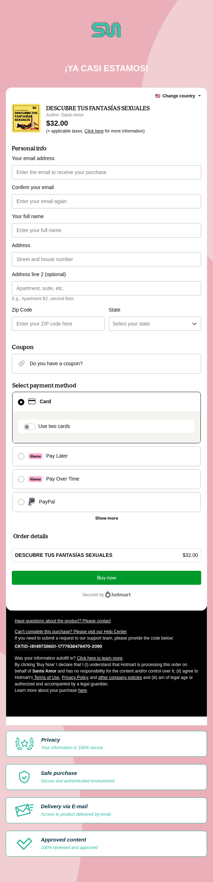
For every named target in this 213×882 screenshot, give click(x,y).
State (115, 310)
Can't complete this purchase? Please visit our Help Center (71, 631)
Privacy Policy (75, 677)
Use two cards (54, 426)
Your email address (33, 158)
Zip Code (22, 310)
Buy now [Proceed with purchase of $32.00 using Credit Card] (106, 578)
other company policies (120, 677)
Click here (93, 131)
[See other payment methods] (106, 518)
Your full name (28, 216)
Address (21, 245)
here (82, 690)
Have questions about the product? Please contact (63, 620)
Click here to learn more (99, 658)
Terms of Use (46, 677)
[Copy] (58, 646)
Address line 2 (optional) (39, 274)
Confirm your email (33, 187)
